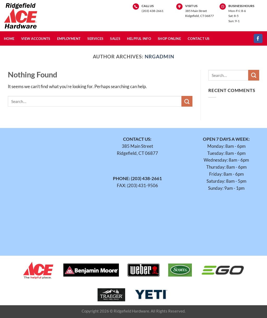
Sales (115, 38)
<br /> (48, 188)
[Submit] (186, 101)
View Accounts (35, 38)
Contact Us (199, 38)
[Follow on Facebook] (258, 38)
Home (9, 38)
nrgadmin (159, 56)
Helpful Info (139, 38)
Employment (69, 38)
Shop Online (169, 38)
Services (95, 38)
